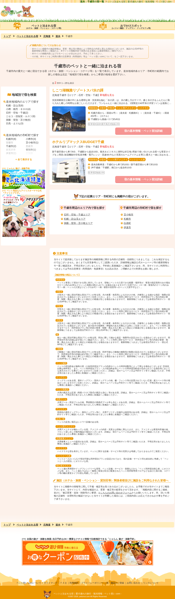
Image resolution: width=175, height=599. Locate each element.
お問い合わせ (133, 583)
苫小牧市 (128, 214)
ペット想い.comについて (100, 56)
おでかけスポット (131, 26)
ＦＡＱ (63, 583)
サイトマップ (50, 583)
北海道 (46, 36)
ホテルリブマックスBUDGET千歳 (78, 142)
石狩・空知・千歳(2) (17, 112)
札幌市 (127, 218)
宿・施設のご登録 (115, 583)
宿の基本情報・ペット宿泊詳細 (143, 130)
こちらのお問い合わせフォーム (116, 492)
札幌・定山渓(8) (14, 105)
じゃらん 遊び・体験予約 (18, 168)
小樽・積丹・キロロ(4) (18, 109)
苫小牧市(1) (32, 142)
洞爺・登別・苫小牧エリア (78, 223)
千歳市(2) (11, 146)
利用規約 (74, 583)
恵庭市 (29, 146)
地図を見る (108, 95)
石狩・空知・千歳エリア (77, 214)
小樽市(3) (31, 139)
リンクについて (151, 583)
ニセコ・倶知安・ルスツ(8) (20, 116)
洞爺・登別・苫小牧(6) (18, 119)
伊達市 (127, 227)
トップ (7, 36)
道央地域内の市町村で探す (21, 135)
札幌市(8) (11, 139)
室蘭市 (9, 142)
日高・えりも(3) (14, 123)
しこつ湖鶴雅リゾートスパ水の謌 (77, 90)
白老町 (127, 223)
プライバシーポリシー (92, 583)
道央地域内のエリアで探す (21, 101)
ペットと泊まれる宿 (44, 26)
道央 (58, 36)
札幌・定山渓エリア (74, 218)
